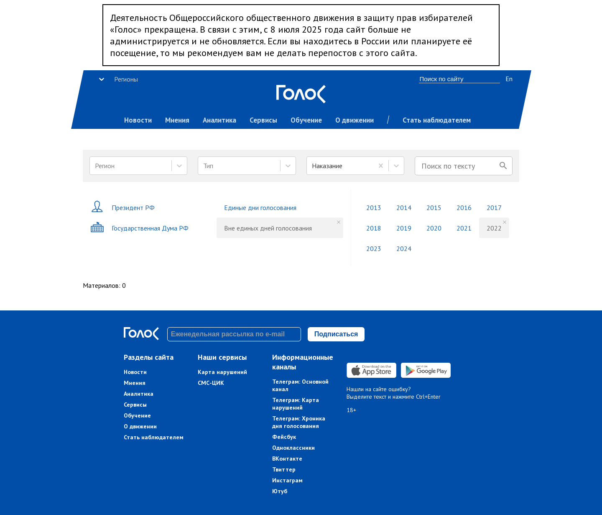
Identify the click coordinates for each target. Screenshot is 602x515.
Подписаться (336, 334)
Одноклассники (293, 447)
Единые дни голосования (260, 207)
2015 (433, 207)
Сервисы (263, 120)
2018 (373, 228)
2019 (403, 228)
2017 (494, 207)
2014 (403, 207)
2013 (373, 207)
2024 (403, 248)
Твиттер (284, 469)
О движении (354, 120)
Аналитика (219, 120)
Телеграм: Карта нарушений (295, 403)
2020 (433, 228)
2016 (464, 207)
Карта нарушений (222, 372)
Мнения (177, 120)
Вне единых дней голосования (268, 228)
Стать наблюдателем (437, 120)
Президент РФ (122, 207)
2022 (494, 228)
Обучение (306, 120)
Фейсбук (284, 437)
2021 (464, 228)
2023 (373, 248)
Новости (138, 120)
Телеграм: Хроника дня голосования (298, 422)
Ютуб (279, 491)
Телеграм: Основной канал (300, 385)
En (509, 78)
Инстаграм (287, 480)
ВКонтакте (287, 458)
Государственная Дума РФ (139, 228)
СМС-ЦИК (211, 383)
